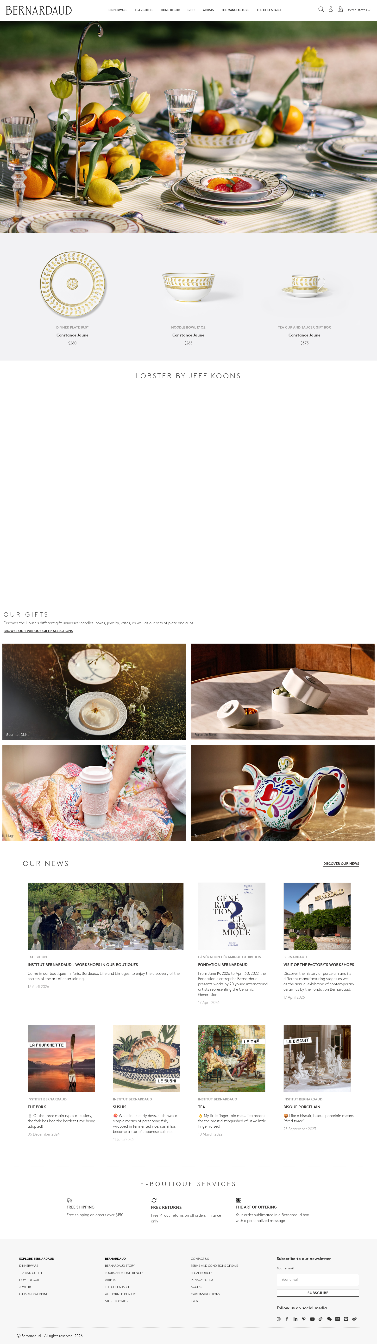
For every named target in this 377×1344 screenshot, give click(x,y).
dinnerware (28, 1266)
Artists (208, 10)
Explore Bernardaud (36, 1259)
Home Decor (170, 10)
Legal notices (202, 1273)
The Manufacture (235, 10)
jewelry (25, 1287)
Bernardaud (115, 1259)
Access (196, 1287)
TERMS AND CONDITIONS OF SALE (214, 1266)
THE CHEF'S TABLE (117, 1287)
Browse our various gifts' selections (38, 631)
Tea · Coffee (144, 10)
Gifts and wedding (33, 1294)
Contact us (200, 1259)
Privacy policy (202, 1280)
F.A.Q (194, 1301)
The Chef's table (269, 10)
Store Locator (116, 1301)
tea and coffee (31, 1273)
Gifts (191, 10)
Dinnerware (117, 10)
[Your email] (318, 1280)
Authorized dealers (121, 1294)
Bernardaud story (120, 1266)
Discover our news (341, 864)
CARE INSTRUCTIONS (205, 1294)
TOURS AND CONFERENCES (124, 1273)
